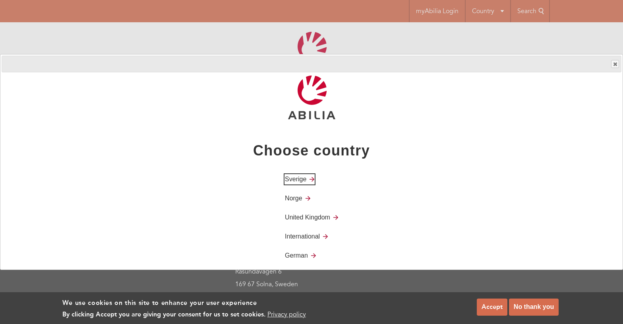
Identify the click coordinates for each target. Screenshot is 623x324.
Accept (492, 308)
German (296, 255)
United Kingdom (307, 217)
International (302, 236)
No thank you (534, 308)
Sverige (295, 179)
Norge (293, 198)
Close (614, 64)
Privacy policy (286, 316)
